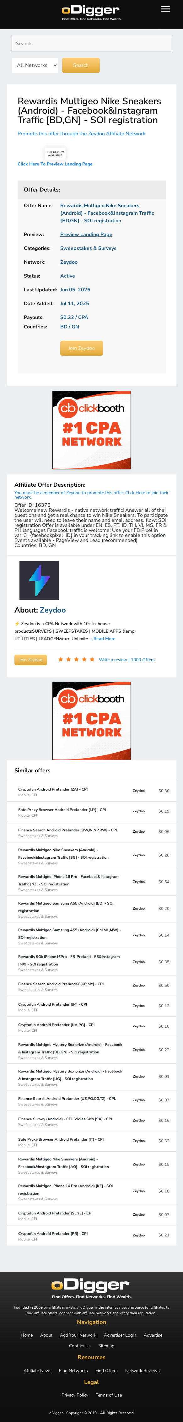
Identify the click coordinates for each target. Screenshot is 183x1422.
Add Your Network (78, 1335)
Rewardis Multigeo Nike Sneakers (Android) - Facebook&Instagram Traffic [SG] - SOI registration (70, 856)
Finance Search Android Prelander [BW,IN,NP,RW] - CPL (68, 833)
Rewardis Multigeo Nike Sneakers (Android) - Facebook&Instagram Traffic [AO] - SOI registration (70, 1165)
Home (27, 1335)
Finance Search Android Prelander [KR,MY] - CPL (61, 986)
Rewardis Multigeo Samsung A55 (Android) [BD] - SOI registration (70, 909)
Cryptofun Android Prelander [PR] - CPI (53, 1236)
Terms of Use (109, 1395)
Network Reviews (142, 1371)
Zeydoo (139, 790)
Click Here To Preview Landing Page (55, 164)
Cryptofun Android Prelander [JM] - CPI (52, 1007)
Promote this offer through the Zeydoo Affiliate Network (81, 133)
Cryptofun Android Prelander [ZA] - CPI (53, 792)
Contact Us (80, 1346)
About (46, 1335)
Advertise (153, 1335)
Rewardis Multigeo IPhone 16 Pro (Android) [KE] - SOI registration (70, 1192)
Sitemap (106, 1346)
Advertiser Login (120, 1335)
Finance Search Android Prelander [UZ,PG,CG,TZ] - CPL (67, 1101)
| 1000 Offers (141, 660)
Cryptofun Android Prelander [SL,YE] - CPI (55, 1216)
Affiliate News (37, 1371)
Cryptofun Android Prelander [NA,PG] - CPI (56, 1027)
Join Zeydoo (81, 348)
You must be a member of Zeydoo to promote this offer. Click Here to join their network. (91, 495)
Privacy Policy (75, 1395)
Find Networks (73, 1371)
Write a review (113, 660)
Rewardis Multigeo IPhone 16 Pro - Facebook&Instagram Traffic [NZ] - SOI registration (70, 883)
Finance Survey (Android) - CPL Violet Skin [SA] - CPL (65, 1122)
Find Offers (106, 1371)
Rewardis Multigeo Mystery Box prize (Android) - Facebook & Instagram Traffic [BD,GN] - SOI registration (70, 1051)
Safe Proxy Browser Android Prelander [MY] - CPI (62, 812)
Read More (105, 639)
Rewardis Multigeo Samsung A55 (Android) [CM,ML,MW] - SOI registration (70, 936)
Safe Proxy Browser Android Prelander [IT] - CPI (61, 1142)
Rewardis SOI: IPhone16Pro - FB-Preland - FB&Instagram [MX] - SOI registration (70, 963)
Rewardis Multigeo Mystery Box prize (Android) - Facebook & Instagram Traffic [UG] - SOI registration (70, 1077)
